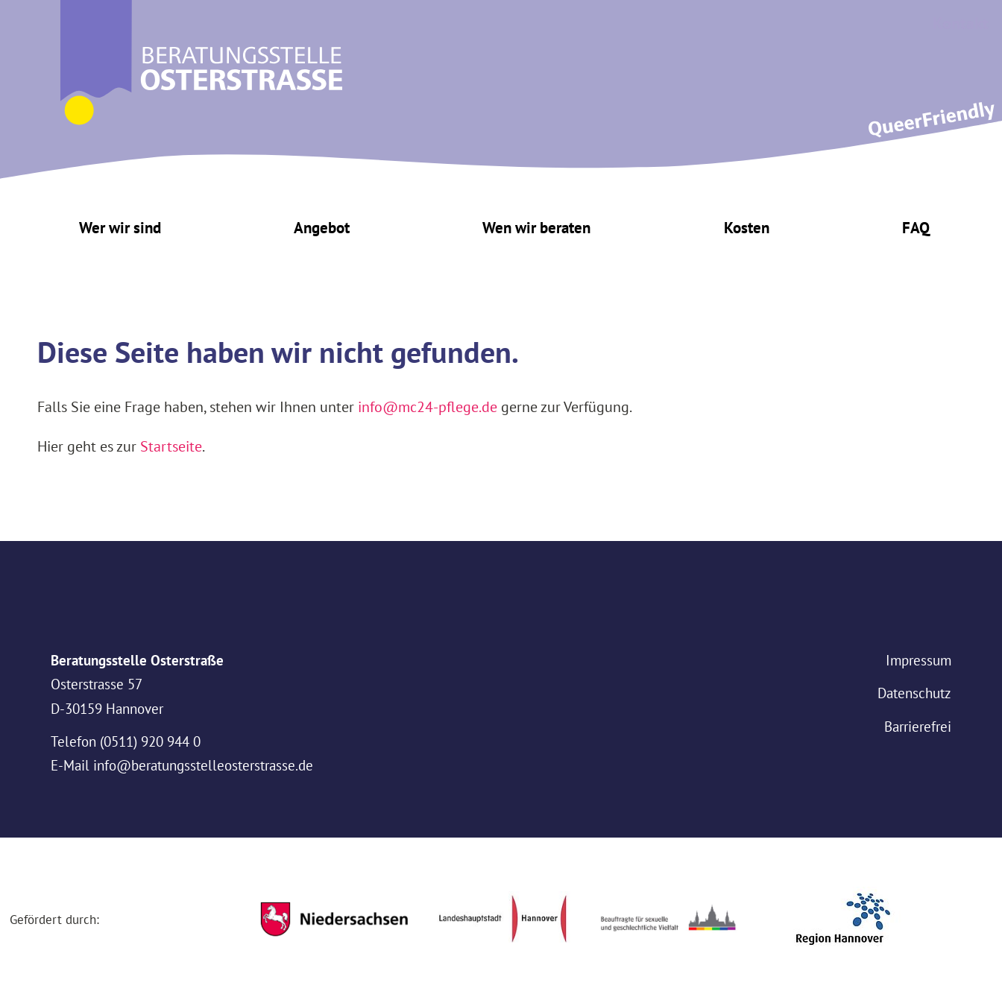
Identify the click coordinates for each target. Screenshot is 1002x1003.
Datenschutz (914, 693)
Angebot (322, 228)
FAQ (916, 228)
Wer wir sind (120, 228)
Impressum (918, 660)
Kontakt (961, 23)
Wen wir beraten (536, 228)
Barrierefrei (917, 726)
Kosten (746, 228)
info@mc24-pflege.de (427, 406)
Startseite (171, 446)
